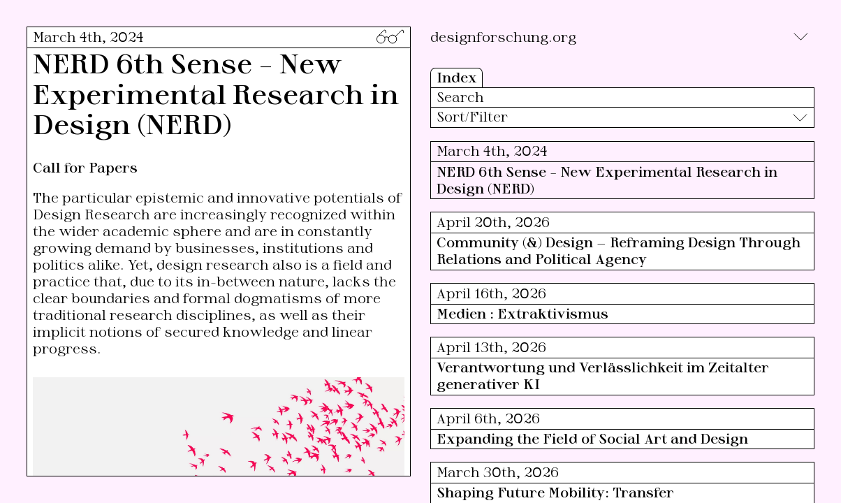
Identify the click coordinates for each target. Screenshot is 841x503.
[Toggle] (801, 37)
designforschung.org (503, 37)
